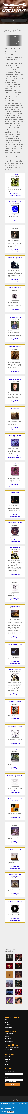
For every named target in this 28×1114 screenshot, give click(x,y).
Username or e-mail (9, 1071)
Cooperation (15, 174)
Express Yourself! (15, 463)
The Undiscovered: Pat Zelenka (15, 824)
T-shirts (6, 1064)
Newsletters (15, 219)
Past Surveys (8, 1061)
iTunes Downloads (9, 1033)
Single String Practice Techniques (15, 227)
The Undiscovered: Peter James (15, 849)
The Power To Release (15, 193)
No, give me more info (6, 1110)
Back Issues (7, 1059)
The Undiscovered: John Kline (15, 644)
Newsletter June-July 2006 (15, 201)
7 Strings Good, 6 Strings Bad (15, 257)
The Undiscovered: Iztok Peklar (15, 726)
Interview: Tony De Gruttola (15, 669)
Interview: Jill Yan (15, 492)
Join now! (12, 1049)
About (6, 1022)
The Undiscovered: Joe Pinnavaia (15, 581)
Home (6, 1019)
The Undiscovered (15, 539)
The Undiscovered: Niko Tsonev (15, 901)
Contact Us (7, 1056)
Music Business (15, 340)
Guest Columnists (15, 249)
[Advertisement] (14, 936)
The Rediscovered (9, 1038)
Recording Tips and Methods (15, 429)
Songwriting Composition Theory (15, 486)
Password (7, 1077)
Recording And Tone (15, 408)
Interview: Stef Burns (15, 606)
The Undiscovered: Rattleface (15, 750)
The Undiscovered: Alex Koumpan (15, 775)
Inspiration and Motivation (15, 195)
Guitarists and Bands (15, 516)
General (15, 220)
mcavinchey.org (8, 1027)
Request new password (10, 1081)
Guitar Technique (15, 251)
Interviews (15, 514)
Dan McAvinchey (8, 1024)
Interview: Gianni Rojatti (15, 547)
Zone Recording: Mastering (15, 435)
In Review (7, 1036)
